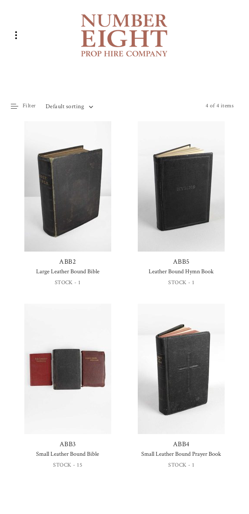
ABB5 (181, 193)
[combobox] (69, 106)
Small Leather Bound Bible (67, 454)
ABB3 (68, 376)
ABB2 (68, 193)
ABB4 (181, 376)
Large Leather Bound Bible (68, 271)
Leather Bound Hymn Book (181, 271)
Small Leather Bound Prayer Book (181, 454)
